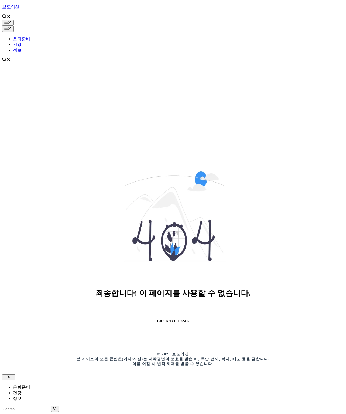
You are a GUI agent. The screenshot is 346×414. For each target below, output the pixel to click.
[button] (6, 17)
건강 (17, 44)
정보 (17, 50)
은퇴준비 (21, 38)
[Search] (55, 409)
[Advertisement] (173, 104)
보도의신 (10, 7)
